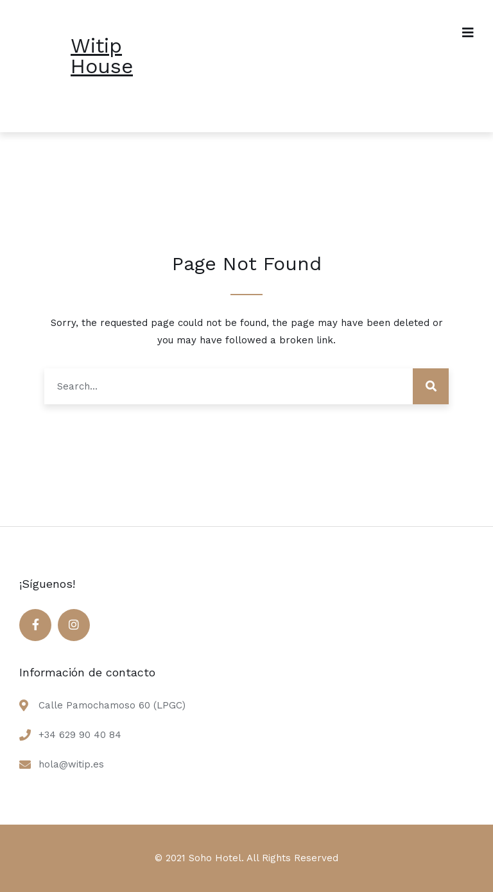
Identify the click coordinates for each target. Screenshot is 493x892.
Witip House (102, 55)
